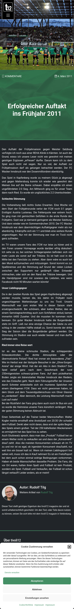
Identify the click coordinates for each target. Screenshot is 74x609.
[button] (69, 546)
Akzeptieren (37, 581)
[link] (8, 7)
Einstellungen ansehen (37, 598)
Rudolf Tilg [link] (47, 492)
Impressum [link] (39, 605)
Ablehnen (37, 589)
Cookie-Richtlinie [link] (26, 605)
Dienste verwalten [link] (12, 573)
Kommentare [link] (13, 76)
